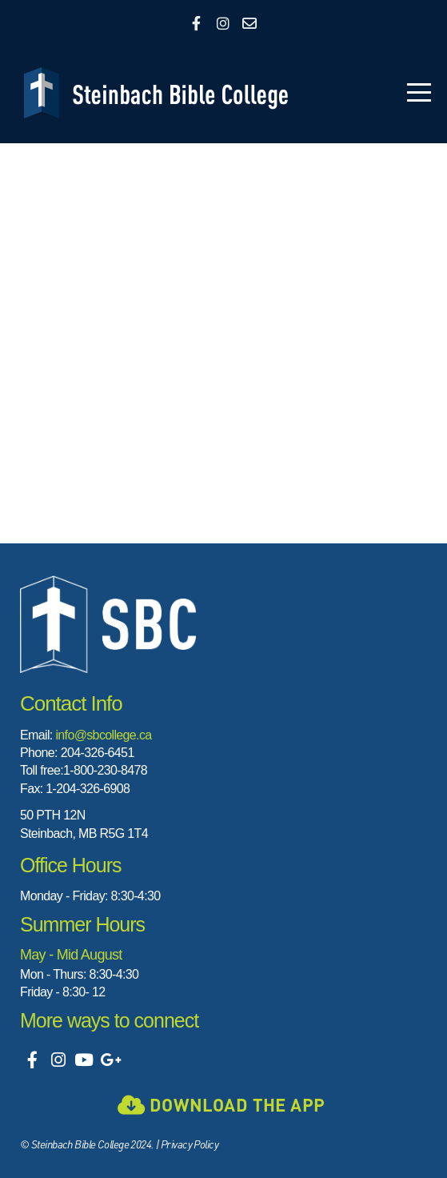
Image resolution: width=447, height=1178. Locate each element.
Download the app (221, 1104)
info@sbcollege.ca (103, 735)
